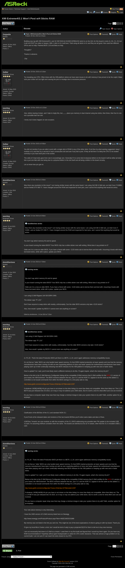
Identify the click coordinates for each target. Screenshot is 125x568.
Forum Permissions (117, 556)
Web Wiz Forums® (64, 561)
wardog (7, 108)
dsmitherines (10, 180)
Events (104, 12)
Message (27, 28)
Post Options (92, 34)
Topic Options (116, 29)
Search (97, 12)
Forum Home (8, 9)
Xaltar (6, 72)
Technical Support (20, 9)
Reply (120, 34)
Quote (114, 34)
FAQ (90, 12)
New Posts (115, 9)
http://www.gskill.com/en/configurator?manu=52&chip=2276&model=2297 (49, 384)
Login (121, 12)
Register (113, 12)
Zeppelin (7, 34)
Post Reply (8, 23)
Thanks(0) (103, 34)
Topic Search (105, 29)
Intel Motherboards (33, 9)
